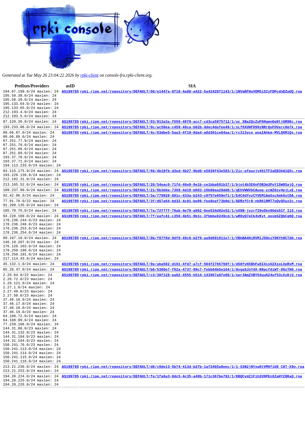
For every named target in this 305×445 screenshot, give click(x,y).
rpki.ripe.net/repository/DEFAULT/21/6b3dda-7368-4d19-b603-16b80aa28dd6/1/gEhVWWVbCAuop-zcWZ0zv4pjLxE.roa (191, 208)
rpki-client (89, 75)
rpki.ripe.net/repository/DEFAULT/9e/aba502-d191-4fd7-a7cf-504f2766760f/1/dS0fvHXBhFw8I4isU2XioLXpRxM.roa (191, 295)
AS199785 (70, 92)
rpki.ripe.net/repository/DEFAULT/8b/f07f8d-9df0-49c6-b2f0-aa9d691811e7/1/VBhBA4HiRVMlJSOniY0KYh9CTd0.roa (191, 264)
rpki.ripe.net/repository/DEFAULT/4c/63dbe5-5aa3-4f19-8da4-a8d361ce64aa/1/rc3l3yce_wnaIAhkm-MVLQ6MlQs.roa (191, 140)
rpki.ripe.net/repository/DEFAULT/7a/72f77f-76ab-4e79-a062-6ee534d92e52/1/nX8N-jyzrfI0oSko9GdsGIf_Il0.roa (191, 232)
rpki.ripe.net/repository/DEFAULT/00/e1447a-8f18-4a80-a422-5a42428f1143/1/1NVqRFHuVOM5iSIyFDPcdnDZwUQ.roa (191, 92)
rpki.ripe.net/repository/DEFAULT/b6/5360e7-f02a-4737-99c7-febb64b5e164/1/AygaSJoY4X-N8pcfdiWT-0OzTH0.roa (191, 302)
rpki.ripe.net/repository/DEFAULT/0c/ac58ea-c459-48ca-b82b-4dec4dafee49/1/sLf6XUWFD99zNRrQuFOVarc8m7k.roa (191, 134)
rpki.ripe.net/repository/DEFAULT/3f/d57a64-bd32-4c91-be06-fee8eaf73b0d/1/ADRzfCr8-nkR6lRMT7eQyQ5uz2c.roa (191, 221)
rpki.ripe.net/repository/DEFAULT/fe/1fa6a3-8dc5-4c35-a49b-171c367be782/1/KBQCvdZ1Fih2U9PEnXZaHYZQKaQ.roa (191, 429)
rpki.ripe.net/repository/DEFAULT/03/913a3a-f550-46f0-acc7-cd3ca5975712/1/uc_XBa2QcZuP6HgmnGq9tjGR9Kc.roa (191, 127)
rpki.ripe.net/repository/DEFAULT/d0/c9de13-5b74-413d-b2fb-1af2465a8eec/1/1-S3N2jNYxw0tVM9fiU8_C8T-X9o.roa (192, 418)
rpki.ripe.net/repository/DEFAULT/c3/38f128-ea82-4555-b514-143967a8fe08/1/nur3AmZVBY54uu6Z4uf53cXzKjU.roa (191, 308)
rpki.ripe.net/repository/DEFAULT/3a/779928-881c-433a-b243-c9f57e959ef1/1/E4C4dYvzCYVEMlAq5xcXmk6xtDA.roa (191, 215)
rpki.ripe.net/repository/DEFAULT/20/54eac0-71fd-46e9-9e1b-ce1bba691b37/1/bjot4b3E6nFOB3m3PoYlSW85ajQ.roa (191, 202)
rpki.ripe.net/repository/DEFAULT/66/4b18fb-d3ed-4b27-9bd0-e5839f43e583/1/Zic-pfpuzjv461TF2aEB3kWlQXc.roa (191, 186)
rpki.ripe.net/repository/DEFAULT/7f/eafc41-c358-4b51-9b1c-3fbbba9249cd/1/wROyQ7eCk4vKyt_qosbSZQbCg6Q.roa (191, 238)
